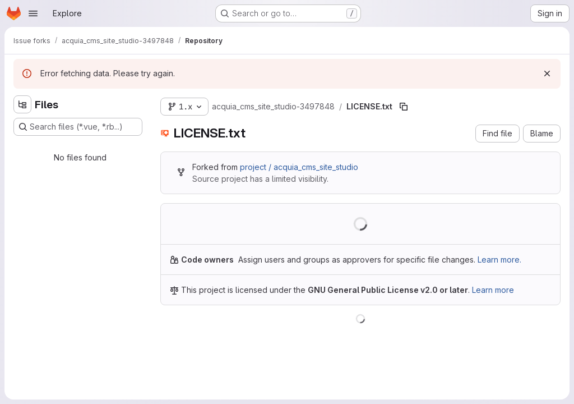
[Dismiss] (547, 73)
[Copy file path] (404, 107)
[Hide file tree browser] (22, 104)
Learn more (493, 290)
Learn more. (499, 259)
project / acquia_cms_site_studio (299, 167)
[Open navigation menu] (33, 13)
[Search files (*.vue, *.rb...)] (77, 127)
